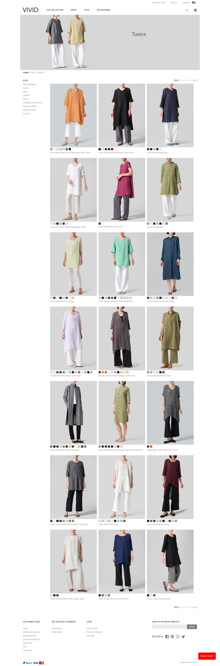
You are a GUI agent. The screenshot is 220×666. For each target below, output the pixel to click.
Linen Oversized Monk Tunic (159, 376)
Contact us (28, 650)
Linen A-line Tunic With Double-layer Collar (68, 227)
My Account (57, 628)
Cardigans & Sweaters (32, 103)
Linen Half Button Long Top (62, 301)
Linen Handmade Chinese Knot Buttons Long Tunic (120, 450)
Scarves (26, 113)
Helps (25, 628)
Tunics (26, 88)
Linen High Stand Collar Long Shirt (65, 450)
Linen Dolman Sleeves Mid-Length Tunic (67, 599)
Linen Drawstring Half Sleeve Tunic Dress (116, 152)
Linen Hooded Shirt (155, 227)
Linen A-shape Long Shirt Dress (160, 301)
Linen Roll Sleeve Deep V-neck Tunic (65, 376)
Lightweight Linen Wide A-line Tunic (162, 450)
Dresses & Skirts (30, 106)
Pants (25, 99)
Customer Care (158, 2)
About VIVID (92, 628)
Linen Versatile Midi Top (157, 152)
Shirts (25, 92)
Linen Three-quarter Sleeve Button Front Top (69, 524)
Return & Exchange (31, 639)
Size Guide (27, 643)
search (186, 10)
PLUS (32, 72)
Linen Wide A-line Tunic (108, 524)
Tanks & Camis (29, 110)
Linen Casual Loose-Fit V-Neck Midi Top (115, 301)
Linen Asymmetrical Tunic (158, 524)
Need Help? (207, 656)
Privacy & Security (94, 632)
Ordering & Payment (32, 632)
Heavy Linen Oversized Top (158, 599)
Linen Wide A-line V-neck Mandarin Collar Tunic (70, 152)
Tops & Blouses (29, 84)
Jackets (26, 95)
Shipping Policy (29, 636)
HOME (26, 72)
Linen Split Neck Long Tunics (110, 226)
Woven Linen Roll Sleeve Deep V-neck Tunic (116, 376)
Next (195, 80)
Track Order (57, 632)
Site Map (90, 636)
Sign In (174, 2)
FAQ (25, 647)
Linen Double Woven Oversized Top (113, 599)
